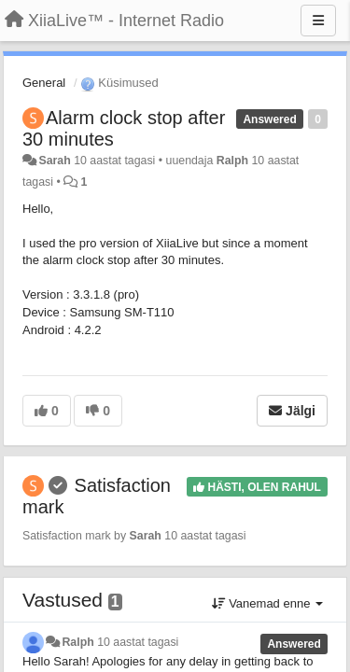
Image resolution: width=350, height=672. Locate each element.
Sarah (54, 160)
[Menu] (318, 20)
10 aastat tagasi (137, 642)
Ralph (232, 160)
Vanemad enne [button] (267, 603)
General (43, 83)
